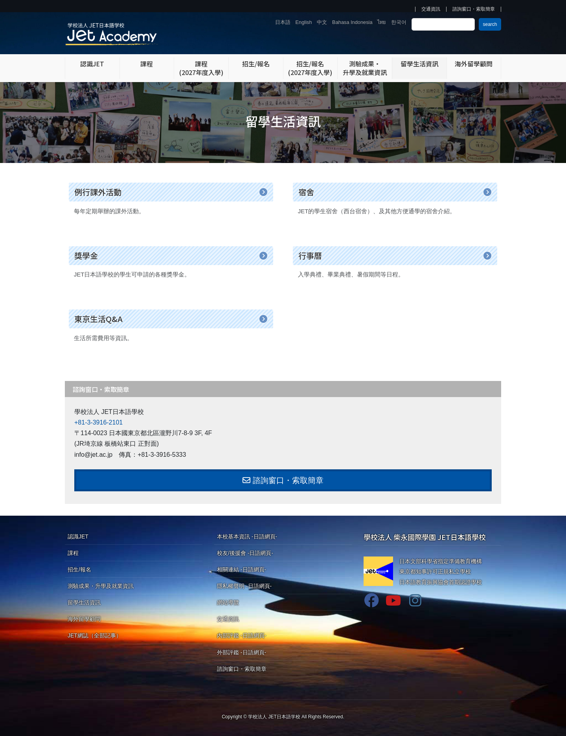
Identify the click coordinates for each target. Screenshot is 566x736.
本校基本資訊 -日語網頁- (247, 536)
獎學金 (86, 255)
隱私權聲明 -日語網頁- (244, 586)
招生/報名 (79, 569)
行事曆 (310, 255)
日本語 (282, 22)
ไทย (381, 22)
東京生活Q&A (98, 318)
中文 (322, 22)
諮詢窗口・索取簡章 (473, 9)
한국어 (398, 22)
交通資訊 (430, 9)
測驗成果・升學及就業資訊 (101, 586)
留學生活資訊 (84, 602)
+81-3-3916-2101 (98, 422)
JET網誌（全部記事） (94, 635)
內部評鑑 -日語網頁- (241, 635)
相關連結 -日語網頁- (241, 569)
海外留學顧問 (84, 619)
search (490, 24)
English (304, 22)
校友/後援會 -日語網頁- (245, 553)
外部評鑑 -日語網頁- (241, 652)
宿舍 (306, 192)
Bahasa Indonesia (352, 22)
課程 (73, 553)
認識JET (78, 536)
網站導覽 (228, 602)
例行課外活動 (97, 192)
